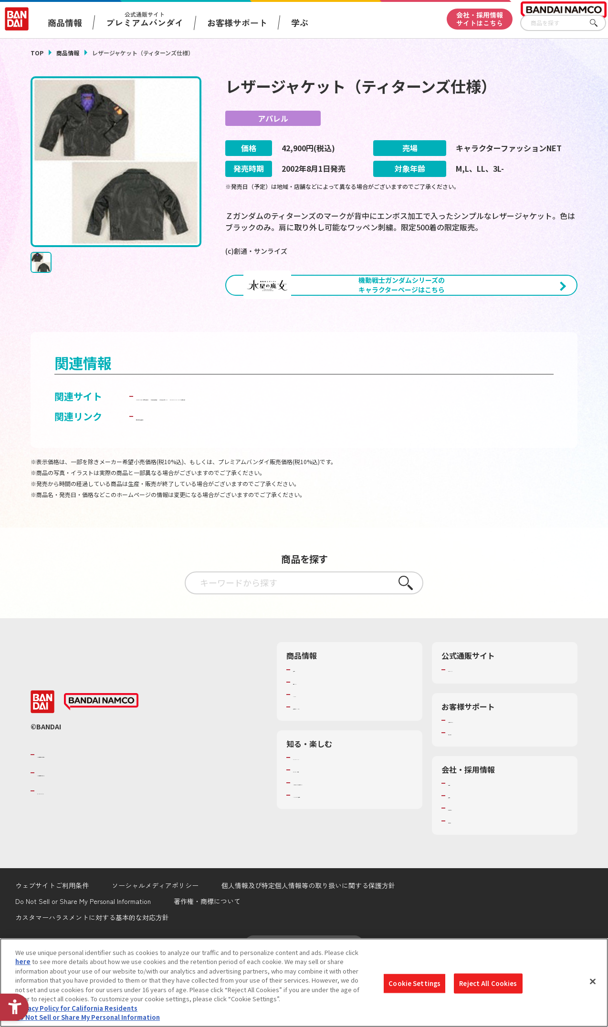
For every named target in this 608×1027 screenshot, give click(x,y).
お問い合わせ (466, 885)
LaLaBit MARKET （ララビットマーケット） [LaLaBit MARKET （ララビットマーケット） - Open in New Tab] (234, 445)
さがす (599, 23)
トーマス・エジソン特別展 (330, 834)
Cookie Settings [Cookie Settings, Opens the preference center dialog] (414, 983)
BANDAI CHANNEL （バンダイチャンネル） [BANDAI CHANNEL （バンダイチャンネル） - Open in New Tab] (367, 460)
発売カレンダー (314, 746)
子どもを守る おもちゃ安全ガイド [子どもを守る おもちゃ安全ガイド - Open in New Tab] (209, 480)
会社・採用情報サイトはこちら (479, 19)
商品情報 (67, 53)
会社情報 (460, 847)
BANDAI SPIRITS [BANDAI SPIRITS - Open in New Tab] (66, 855)
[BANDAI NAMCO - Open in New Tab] (101, 765)
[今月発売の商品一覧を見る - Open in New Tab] (493, 337)
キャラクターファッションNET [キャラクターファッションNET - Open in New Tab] (202, 460)
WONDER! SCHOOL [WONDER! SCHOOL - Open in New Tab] (319, 821)
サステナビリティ (472, 872)
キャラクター (311, 758)
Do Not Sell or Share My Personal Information (87, 1017)
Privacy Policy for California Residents (76, 1008)
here (23, 961)
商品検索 (305, 733)
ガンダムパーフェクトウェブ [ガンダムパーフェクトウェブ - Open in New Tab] (396, 445)
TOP (37, 53)
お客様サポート (237, 22)
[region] (304, 982)
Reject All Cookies (488, 983)
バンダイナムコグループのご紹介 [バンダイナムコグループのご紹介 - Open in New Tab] (94, 818)
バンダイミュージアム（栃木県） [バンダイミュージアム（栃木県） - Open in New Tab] (339, 867)
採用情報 (460, 859)
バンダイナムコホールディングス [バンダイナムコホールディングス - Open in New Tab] (94, 836)
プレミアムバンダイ (476, 733)
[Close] (592, 981)
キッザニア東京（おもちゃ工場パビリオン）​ (349, 851)
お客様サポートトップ (479, 784)
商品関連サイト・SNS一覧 (330, 771)
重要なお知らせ (470, 796)
